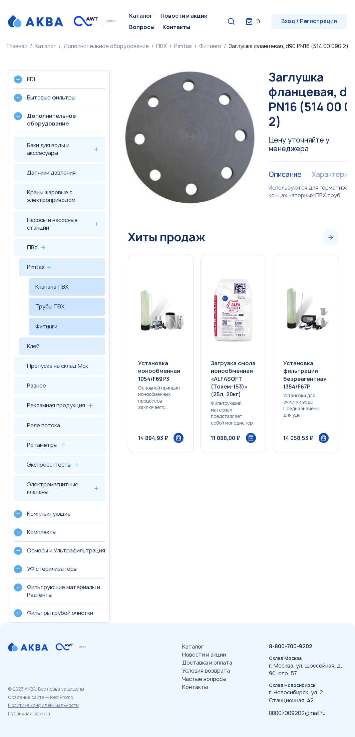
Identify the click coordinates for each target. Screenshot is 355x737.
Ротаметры (42, 445)
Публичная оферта (29, 714)
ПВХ (161, 46)
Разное (36, 385)
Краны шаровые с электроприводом (51, 196)
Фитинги (210, 46)
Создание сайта (26, 697)
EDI (31, 79)
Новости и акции (184, 15)
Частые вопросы (204, 679)
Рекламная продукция (56, 405)
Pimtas (183, 46)
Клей (33, 346)
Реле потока (43, 425)
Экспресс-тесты (49, 464)
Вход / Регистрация (309, 21)
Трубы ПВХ (49, 306)
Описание (285, 174)
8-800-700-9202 (290, 646)
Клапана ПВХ (51, 286)
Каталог (140, 15)
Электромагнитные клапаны (52, 488)
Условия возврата (206, 670)
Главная (17, 46)
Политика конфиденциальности (43, 705)
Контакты (176, 27)
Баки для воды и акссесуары (48, 149)
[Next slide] (330, 237)
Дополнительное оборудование (106, 46)
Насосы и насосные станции (52, 223)
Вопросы (141, 27)
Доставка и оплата (207, 662)
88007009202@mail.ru (297, 713)
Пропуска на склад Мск (57, 366)
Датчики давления (51, 172)
